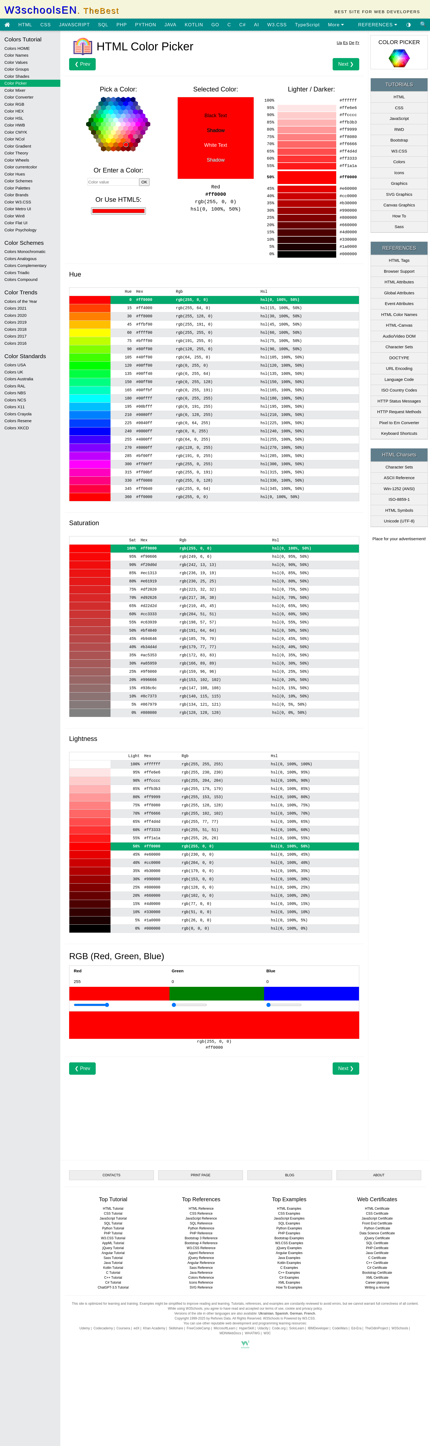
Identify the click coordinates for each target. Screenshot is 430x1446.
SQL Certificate (377, 1243)
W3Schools (400, 1328)
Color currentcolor (20, 167)
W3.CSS (277, 24)
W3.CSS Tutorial (113, 1238)
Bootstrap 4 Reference (201, 1243)
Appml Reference (201, 1253)
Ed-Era (356, 1328)
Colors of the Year (20, 301)
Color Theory (16, 153)
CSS (45, 24)
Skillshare (176, 1328)
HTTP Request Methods (399, 411)
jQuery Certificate (377, 1238)
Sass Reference (201, 1268)
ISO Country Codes (399, 390)
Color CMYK (15, 132)
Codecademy (103, 1328)
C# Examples (289, 1278)
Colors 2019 (15, 322)
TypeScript (307, 24)
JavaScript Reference (201, 1218)
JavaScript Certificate (377, 1218)
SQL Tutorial (113, 1223)
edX (136, 1328)
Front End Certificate (377, 1223)
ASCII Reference (399, 477)
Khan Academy (154, 1328)
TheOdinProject (376, 1328)
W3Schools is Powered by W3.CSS (289, 1318)
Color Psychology (20, 230)
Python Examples (289, 1228)
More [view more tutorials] (336, 24)
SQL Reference (201, 1223)
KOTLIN (194, 24)
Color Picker (15, 83)
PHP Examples (289, 1233)
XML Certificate (377, 1278)
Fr (357, 42)
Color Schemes (18, 181)
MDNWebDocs (230, 1333)
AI (256, 24)
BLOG (289, 1175)
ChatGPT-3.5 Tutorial (113, 1287)
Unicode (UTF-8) (399, 521)
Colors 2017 (15, 336)
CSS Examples (289, 1213)
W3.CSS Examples (289, 1243)
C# (242, 24)
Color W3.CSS (17, 202)
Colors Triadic (17, 272)
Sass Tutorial (113, 1258)
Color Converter (18, 97)
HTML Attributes (399, 282)
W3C (267, 1333)
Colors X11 (14, 406)
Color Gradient (17, 146)
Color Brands (16, 194)
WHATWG (252, 1333)
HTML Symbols (399, 510)
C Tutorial (113, 1273)
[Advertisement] (214, 1113)
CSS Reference (201, 1213)
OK (144, 182)
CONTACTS (111, 1175)
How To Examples (289, 1287)
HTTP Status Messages (399, 401)
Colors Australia (18, 378)
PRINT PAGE (201, 1175)
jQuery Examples (289, 1248)
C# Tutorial (113, 1282)
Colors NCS (15, 400)
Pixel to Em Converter (399, 422)
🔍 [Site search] (423, 24)
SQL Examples (289, 1223)
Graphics (399, 183)
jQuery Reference (201, 1258)
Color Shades (16, 76)
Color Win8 (14, 216)
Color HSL (13, 118)
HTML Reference (201, 1209)
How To (399, 216)
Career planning (377, 1282)
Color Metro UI (17, 208)
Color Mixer (15, 90)
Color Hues (14, 174)
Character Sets (399, 346)
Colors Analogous (20, 258)
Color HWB (14, 125)
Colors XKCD (16, 428)
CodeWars (340, 1328)
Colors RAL (15, 386)
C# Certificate (377, 1268)
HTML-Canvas (399, 325)
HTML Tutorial (113, 1209)
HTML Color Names (399, 314)
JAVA (170, 24)
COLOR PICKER (399, 42)
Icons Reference (201, 1282)
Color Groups (16, 69)
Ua (339, 42)
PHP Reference (201, 1233)
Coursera (123, 1328)
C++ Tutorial (113, 1278)
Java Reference (201, 1273)
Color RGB (14, 104)
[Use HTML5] (118, 211)
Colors (399, 161)
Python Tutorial (113, 1228)
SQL (103, 24)
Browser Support (399, 271)
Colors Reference (201, 1278)
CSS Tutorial (113, 1213)
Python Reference (201, 1228)
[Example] (91, 1005)
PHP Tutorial (113, 1233)
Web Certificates (377, 1199)
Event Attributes (399, 303)
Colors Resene (18, 420)
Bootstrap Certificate (377, 1273)
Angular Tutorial (113, 1253)
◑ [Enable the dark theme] (408, 24)
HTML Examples (289, 1209)
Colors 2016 (15, 343)
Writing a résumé (377, 1287)
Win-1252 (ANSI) (399, 488)
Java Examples (289, 1258)
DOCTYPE (399, 357)
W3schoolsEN (61, 10)
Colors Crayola (18, 414)
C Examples (289, 1268)
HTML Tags (399, 260)
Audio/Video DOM (399, 336)
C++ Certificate (377, 1263)
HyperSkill (246, 1328)
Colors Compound (21, 279)
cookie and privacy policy (303, 1308)
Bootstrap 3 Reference (201, 1238)
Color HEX (14, 111)
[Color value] (113, 182)
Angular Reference (201, 1263)
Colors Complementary (25, 265)
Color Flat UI (15, 222)
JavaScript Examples (289, 1218)
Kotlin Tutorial (113, 1268)
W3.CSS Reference (201, 1248)
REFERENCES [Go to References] (377, 24)
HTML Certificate (377, 1209)
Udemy (85, 1328)
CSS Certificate (377, 1213)
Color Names (16, 55)
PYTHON (145, 24)
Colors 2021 (15, 308)
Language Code (399, 379)
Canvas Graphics (399, 205)
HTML (25, 24)
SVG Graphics (399, 194)
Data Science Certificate (377, 1233)
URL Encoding (399, 368)
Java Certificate (377, 1253)
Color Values (16, 62)
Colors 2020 (15, 315)
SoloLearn (296, 1328)
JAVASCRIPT (74, 24)
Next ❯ (346, 64)
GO (215, 24)
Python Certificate (377, 1228)
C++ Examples (289, 1273)
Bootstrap (399, 140)
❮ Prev (82, 64)
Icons (399, 172)
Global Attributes (399, 293)
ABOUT (378, 1175)
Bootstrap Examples (289, 1238)
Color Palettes (17, 188)
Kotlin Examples (289, 1263)
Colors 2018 (15, 329)
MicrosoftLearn (224, 1328)
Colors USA (15, 365)
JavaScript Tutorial (113, 1218)
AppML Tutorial (113, 1243)
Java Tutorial (113, 1263)
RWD (399, 129)
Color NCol (14, 139)
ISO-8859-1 (399, 499)
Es (345, 42)
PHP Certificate (377, 1248)
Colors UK (13, 372)
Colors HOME (17, 48)
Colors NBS (15, 392)
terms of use (274, 1308)
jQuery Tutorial (113, 1248)
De (351, 42)
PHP (122, 24)
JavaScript (399, 118)
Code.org (278, 1328)
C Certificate (377, 1258)
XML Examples (289, 1282)
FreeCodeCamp (198, 1328)
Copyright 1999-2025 (190, 1318)
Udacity (263, 1328)
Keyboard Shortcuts (399, 433)
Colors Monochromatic (25, 251)
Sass (399, 226)
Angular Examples (289, 1253)
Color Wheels (16, 160)
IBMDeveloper (318, 1328)
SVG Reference (201, 1287)
